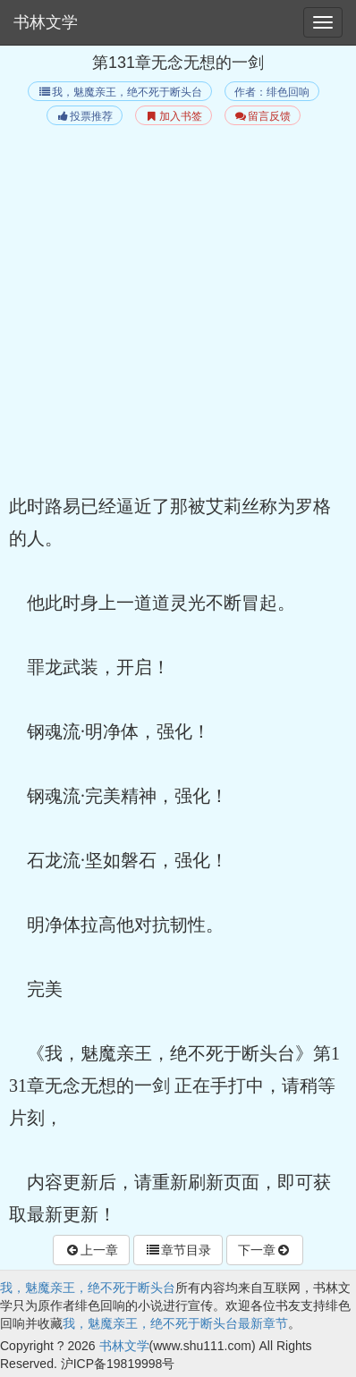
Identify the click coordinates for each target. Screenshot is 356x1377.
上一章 (91, 1250)
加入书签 (173, 116)
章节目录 (178, 1250)
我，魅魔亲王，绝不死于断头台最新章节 (175, 1323)
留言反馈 (262, 116)
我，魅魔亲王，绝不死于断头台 (119, 92)
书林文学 (45, 22)
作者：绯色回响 (271, 92)
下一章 (265, 1250)
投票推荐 (84, 116)
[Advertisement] (178, 312)
